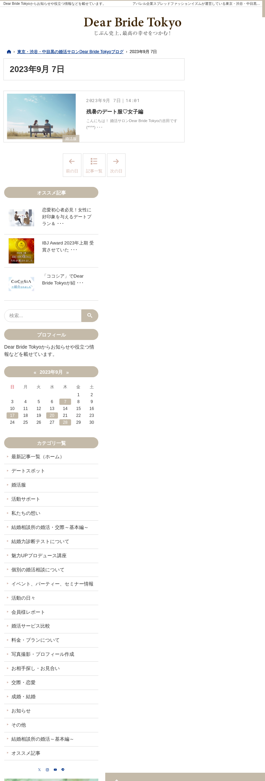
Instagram (221, 712)
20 (228, 324)
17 (200, 324)
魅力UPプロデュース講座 (229, 476)
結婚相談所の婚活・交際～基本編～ (228, 439)
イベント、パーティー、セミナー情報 (228, 507)
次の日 (118, 170)
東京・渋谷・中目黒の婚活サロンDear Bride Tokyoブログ (182, 771)
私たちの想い (216, 422)
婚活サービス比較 (221, 553)
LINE (249, 712)
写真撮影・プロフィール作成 (228, 584)
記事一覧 (94, 176)
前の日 (73, 170)
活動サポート (216, 408)
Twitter (208, 712)
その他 (209, 658)
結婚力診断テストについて (228, 459)
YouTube (235, 712)
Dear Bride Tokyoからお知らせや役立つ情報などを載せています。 (54, 4)
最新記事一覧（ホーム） (228, 365)
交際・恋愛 (214, 615)
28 (238, 331)
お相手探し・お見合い (226, 601)
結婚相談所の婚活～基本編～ (228, 675)
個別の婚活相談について (228, 490)
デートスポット (219, 379)
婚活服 (70, 143)
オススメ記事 (216, 692)
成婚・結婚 (214, 629)
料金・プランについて (226, 567)
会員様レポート (219, 539)
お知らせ (212, 644)
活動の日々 (214, 525)
